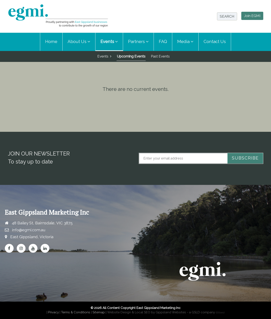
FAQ (163, 41)
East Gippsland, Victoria (31, 236)
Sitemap (98, 312)
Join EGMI (252, 16)
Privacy (53, 312)
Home (51, 41)
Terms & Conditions (75, 312)
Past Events (160, 56)
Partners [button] (138, 41)
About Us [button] (79, 41)
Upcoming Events (131, 56)
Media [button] (185, 41)
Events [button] (109, 41)
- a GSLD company (206, 312)
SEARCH (227, 16)
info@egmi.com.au (28, 229)
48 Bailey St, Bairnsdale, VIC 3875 (42, 223)
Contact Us (215, 41)
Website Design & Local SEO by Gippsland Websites (146, 312)
